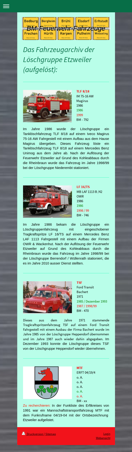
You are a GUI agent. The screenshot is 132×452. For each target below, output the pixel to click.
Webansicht (103, 438)
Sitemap (50, 434)
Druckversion (33, 434)
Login (106, 434)
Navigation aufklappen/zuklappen (66, 6)
